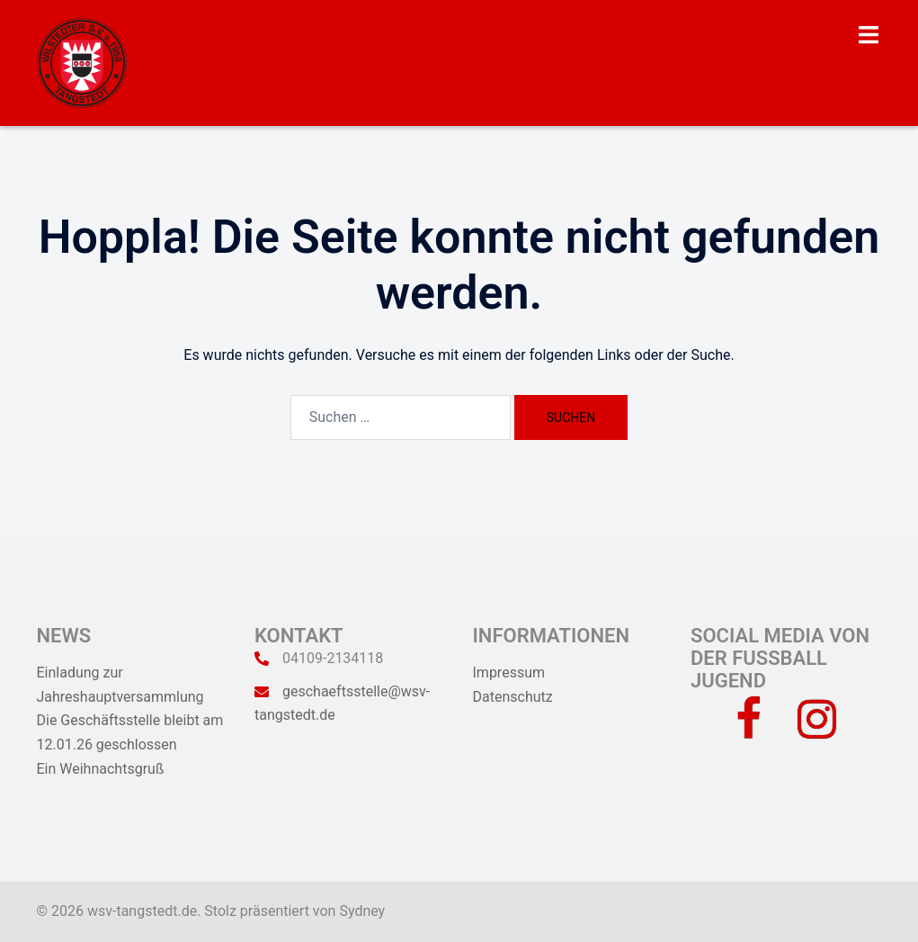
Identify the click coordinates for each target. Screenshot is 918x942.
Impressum (509, 672)
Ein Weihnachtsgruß (101, 768)
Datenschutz (513, 696)
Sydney (362, 911)
